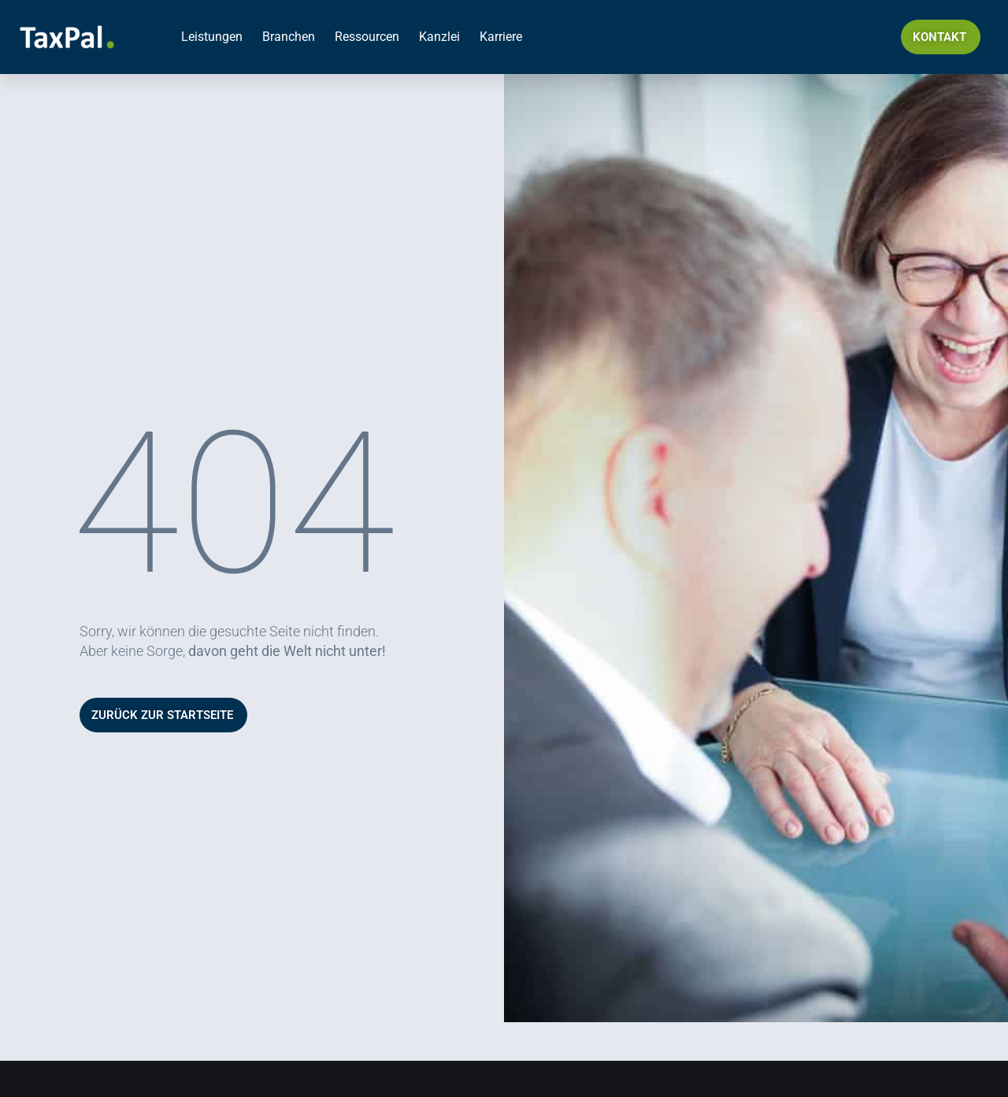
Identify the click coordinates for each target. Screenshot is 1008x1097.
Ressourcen (367, 36)
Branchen (288, 36)
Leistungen (212, 36)
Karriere (501, 36)
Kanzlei (439, 36)
